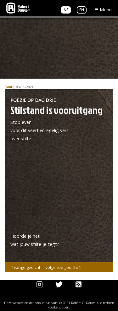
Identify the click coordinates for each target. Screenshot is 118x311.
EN (81, 10)
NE (66, 10)
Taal (8, 87)
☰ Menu (103, 9)
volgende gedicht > (63, 267)
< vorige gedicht (25, 267)
